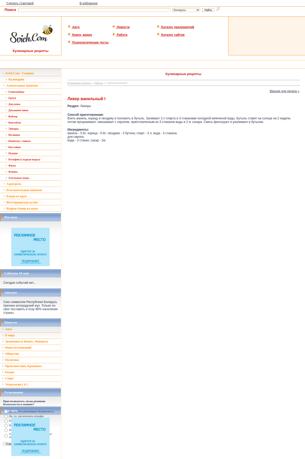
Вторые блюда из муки (20, 208)
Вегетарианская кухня (20, 202)
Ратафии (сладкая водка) (22, 159)
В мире (8, 335)
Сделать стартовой (20, 3)
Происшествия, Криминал (22, 366)
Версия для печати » (284, 91)
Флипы (11, 171)
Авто (74, 27)
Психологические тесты (88, 42)
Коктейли (13, 122)
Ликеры (12, 128)
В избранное (88, 3)
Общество (10, 354)
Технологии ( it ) (15, 384)
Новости (121, 27)
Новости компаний (16, 347)
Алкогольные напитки (20, 85)
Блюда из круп (15, 196)
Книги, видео (80, 35)
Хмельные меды (17, 177)
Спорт (8, 378)
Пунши (11, 153)
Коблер (11, 116)
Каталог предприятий (175, 27)
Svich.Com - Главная (18, 73)
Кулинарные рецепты (79, 82)
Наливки (12, 134)
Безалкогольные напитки (22, 190)
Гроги (10, 97)
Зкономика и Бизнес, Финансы (25, 341)
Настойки (13, 147)
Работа (119, 35)
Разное (8, 372)
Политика (10, 360)
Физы (10, 165)
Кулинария (14, 79)
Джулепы (12, 104)
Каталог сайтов (170, 35)
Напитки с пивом (17, 140)
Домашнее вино (16, 110)
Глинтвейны (14, 91)
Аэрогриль (12, 184)
